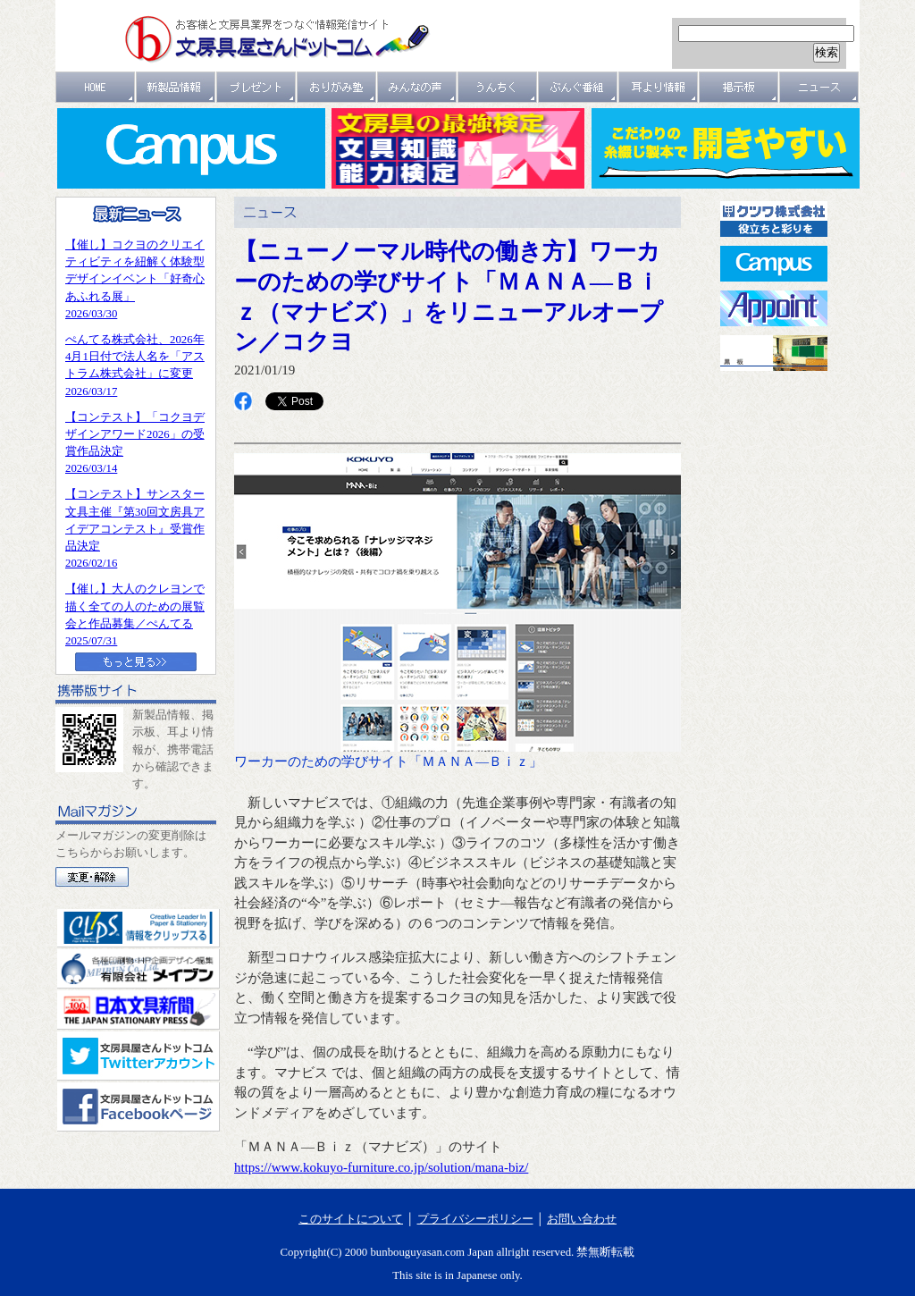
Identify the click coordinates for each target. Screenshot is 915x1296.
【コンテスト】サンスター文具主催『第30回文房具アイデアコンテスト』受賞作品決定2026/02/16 (135, 528)
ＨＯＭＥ (95, 87)
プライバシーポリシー (475, 1219)
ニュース (819, 87)
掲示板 (739, 87)
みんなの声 (417, 87)
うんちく (498, 87)
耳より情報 (658, 87)
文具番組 (578, 87)
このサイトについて (350, 1219)
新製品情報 (176, 87)
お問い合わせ (582, 1219)
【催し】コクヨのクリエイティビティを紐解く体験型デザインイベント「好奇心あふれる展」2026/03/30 (135, 279)
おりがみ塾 (337, 87)
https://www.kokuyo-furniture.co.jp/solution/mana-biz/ (381, 1167)
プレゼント (256, 87)
